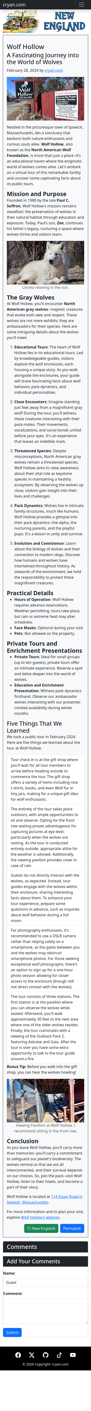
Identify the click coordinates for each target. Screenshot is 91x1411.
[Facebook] (18, 1354)
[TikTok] (59, 1354)
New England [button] (41, 1228)
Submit (12, 1332)
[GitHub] (45, 1354)
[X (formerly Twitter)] (32, 1354)
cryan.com (14, 4)
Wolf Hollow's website (40, 1217)
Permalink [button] (72, 1228)
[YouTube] (73, 1354)
